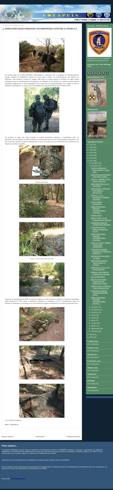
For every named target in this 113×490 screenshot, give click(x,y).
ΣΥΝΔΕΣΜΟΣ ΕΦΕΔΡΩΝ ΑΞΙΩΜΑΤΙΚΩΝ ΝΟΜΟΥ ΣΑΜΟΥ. (99, 293)
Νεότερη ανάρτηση (7, 436)
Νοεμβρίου (95, 166)
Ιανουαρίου (95, 331)
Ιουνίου (93, 318)
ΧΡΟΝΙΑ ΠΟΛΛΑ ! (96, 215)
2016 (91, 147)
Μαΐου (93, 320)
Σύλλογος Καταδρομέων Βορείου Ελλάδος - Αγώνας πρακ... (100, 170)
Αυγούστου (95, 312)
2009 (91, 337)
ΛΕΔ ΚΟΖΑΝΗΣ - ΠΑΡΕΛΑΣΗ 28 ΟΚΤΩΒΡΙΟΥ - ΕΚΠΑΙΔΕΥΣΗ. (100, 191)
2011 (91, 161)
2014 (91, 152)
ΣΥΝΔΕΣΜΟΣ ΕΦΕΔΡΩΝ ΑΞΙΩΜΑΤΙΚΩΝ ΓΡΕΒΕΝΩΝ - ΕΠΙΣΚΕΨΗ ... (101, 251)
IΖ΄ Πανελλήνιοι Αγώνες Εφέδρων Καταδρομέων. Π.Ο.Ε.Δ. (99, 229)
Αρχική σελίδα (39, 436)
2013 (91, 155)
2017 (91, 144)
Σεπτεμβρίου (95, 309)
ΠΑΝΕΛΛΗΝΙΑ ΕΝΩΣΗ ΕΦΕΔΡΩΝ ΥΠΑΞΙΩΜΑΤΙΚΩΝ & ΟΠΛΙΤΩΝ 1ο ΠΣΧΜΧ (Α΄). (41, 29)
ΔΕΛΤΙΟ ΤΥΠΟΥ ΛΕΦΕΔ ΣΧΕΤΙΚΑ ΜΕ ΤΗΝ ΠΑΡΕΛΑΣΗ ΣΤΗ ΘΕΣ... (99, 281)
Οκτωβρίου (95, 307)
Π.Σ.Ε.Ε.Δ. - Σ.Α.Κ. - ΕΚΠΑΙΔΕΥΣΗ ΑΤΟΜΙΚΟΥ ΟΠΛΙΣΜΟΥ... (100, 197)
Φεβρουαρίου (95, 328)
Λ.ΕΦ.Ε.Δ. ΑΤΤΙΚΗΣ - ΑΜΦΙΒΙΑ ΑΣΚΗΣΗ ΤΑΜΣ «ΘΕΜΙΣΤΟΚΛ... (101, 245)
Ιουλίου (93, 315)
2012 (91, 158)
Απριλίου (94, 323)
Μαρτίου (94, 326)
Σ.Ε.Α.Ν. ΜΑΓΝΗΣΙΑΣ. (98, 277)
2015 (91, 150)
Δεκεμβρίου (95, 163)
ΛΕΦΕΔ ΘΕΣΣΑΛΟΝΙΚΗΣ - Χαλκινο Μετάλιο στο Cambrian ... (99, 263)
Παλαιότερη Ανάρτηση (73, 436)
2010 (91, 334)
